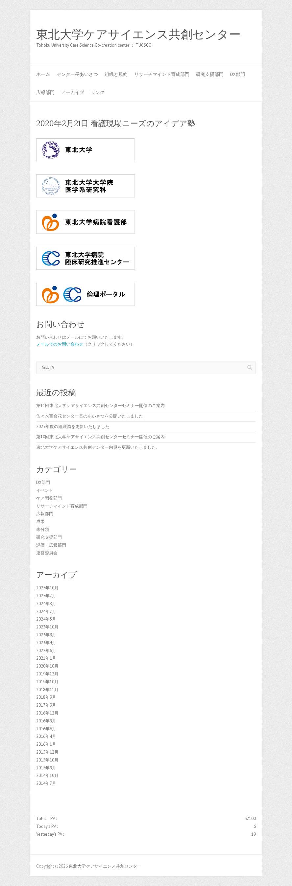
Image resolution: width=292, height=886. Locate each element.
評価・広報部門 (51, 545)
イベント (44, 490)
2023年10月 (47, 627)
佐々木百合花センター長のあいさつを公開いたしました (89, 416)
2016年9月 (46, 721)
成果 (40, 521)
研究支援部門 (210, 74)
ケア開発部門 (49, 498)
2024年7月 (46, 611)
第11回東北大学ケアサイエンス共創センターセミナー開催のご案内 (100, 405)
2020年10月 (47, 666)
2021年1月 (46, 658)
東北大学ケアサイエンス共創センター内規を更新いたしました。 (98, 447)
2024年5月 (46, 619)
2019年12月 (47, 674)
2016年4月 (46, 736)
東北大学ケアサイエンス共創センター (138, 34)
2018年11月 (47, 690)
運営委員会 (47, 553)
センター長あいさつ (77, 74)
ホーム (43, 74)
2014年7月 (46, 783)
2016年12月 (47, 713)
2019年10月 (47, 682)
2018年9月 (46, 697)
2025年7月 (46, 596)
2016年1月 (46, 744)
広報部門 (45, 92)
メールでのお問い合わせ (59, 344)
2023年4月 (46, 643)
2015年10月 (47, 760)
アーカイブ (72, 92)
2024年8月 (46, 603)
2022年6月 (46, 650)
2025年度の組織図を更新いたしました (73, 426)
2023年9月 (46, 635)
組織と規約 (116, 74)
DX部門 (237, 74)
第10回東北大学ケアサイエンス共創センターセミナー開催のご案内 (100, 437)
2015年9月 (46, 768)
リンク (98, 92)
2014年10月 (47, 775)
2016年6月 (46, 729)
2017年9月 (46, 705)
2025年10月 (47, 588)
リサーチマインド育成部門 (161, 74)
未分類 (42, 529)
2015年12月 (47, 752)
